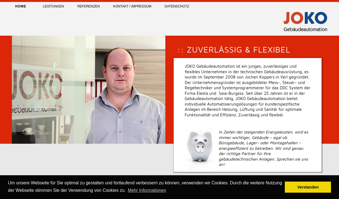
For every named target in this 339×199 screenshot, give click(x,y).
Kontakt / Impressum (132, 6)
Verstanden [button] (308, 187)
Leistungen (53, 6)
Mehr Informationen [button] (147, 190)
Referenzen (88, 6)
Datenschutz (177, 6)
